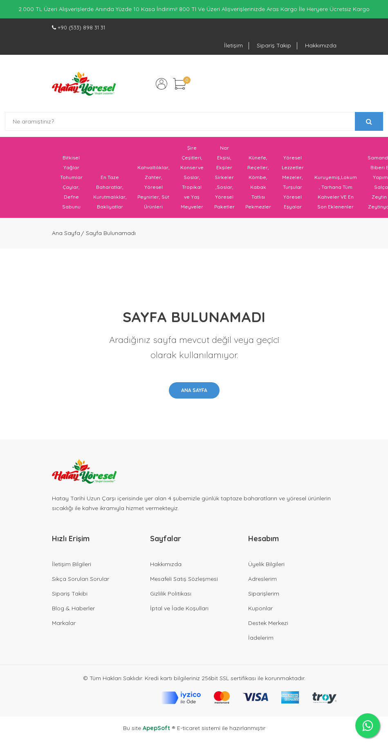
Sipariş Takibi (69, 593)
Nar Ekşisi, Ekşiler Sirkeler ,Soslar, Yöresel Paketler (224, 177)
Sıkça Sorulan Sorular (80, 578)
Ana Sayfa (66, 233)
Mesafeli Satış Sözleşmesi (184, 578)
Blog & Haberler (73, 608)
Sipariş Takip (274, 45)
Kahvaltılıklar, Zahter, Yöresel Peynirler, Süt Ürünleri (153, 187)
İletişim (233, 45)
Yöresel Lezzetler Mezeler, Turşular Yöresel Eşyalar (293, 182)
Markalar (64, 623)
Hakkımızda (320, 45)
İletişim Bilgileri (71, 564)
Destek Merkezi (268, 623)
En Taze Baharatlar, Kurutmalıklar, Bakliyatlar (110, 192)
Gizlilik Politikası (170, 593)
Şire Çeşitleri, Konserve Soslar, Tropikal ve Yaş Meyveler (192, 177)
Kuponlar (260, 608)
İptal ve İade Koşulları (179, 608)
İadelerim (261, 637)
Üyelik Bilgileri (266, 564)
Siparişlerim (263, 593)
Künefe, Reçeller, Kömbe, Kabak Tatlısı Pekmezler (258, 182)
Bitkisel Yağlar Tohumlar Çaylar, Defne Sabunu (71, 182)
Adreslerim (262, 578)
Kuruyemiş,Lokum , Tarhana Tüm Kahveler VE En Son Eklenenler (335, 192)
